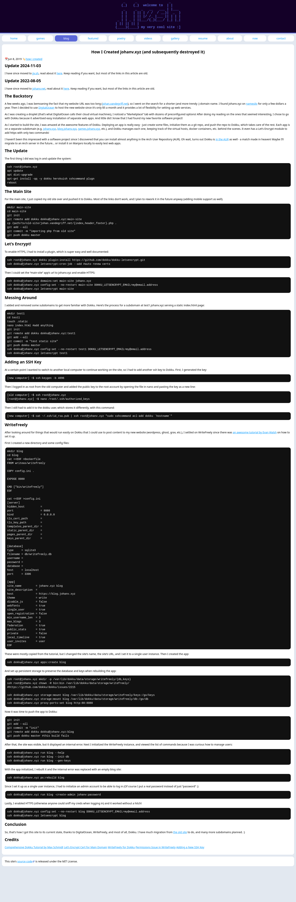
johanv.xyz (49, 129)
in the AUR (222, 139)
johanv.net (38, 88)
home (14, 38)
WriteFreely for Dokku (121, 847)
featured (93, 38)
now (255, 38)
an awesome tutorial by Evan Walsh (255, 432)
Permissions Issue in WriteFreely (156, 847)
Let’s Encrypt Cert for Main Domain (85, 847)
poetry (121, 38)
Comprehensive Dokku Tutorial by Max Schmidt (34, 847)
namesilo (251, 103)
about (230, 38)
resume (203, 38)
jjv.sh (35, 73)
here (59, 73)
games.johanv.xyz (89, 129)
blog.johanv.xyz (67, 129)
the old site (180, 832)
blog (66, 38)
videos (148, 38)
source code (24, 861)
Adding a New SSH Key (190, 847)
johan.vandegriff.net (115, 103)
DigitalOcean (47, 107)
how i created (34, 59)
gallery (175, 38)
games (40, 38)
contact (281, 38)
